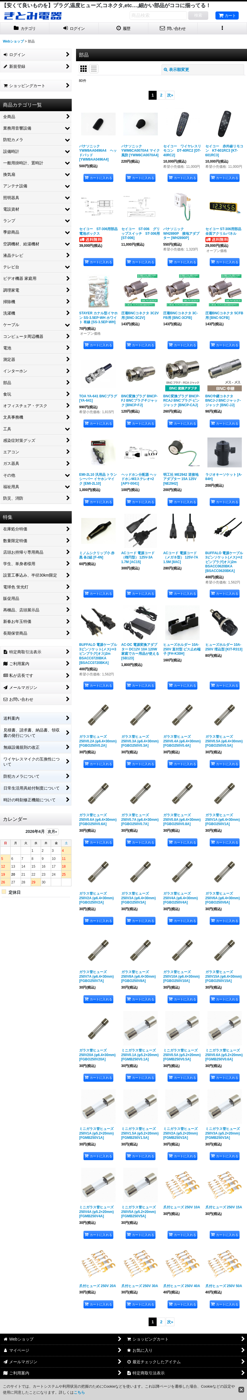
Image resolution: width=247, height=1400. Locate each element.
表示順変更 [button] (176, 69)
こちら (79, 1392)
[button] (222, 28)
